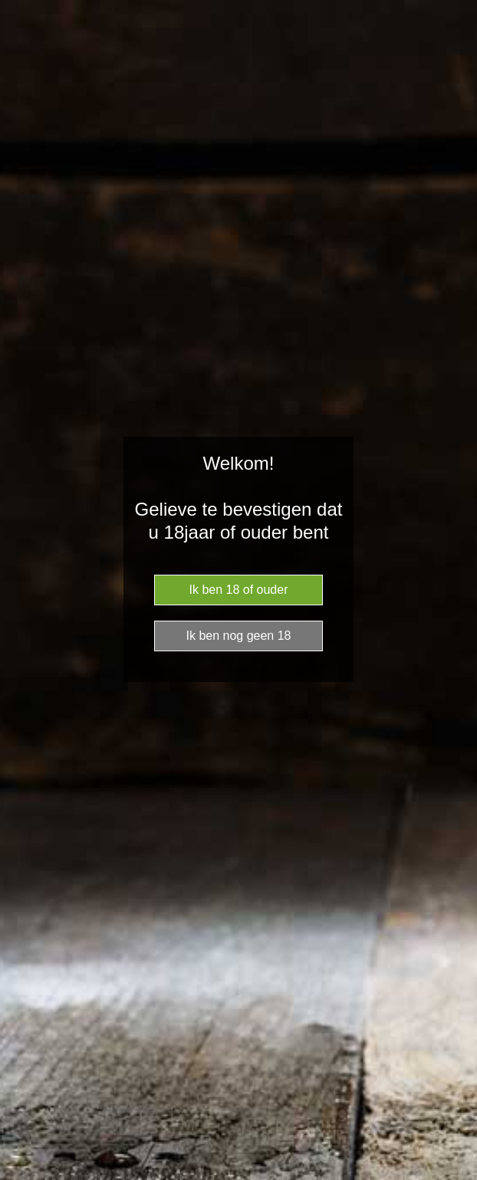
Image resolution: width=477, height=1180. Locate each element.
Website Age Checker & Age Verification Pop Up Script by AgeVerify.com (458, 1176)
